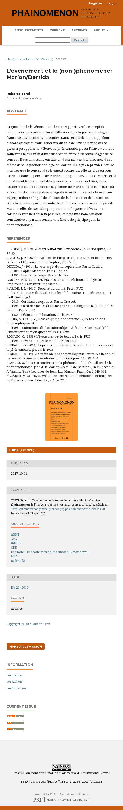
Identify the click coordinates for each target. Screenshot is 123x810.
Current (57, 30)
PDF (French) (22, 450)
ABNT (15, 534)
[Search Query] (52, 40)
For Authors (15, 681)
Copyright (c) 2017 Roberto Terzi (28, 624)
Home (11, 59)
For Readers (15, 675)
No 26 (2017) (44, 59)
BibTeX (16, 543)
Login (111, 3)
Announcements (28, 30)
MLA (14, 556)
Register (95, 3)
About (100, 30)
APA (14, 539)
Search (79, 40)
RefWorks (18, 561)
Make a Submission (25, 646)
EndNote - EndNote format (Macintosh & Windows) (49, 552)
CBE (14, 547)
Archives (79, 30)
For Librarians (16, 688)
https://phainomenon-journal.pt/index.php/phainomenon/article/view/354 (58, 509)
